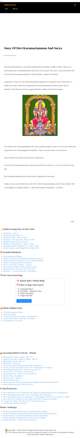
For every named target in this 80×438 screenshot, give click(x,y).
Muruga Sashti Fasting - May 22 (15, 242)
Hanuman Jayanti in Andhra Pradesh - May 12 (20, 359)
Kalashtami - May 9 (10, 233)
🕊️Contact (14, 8)
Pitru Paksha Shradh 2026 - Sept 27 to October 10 (22, 370)
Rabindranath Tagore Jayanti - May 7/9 (17, 357)
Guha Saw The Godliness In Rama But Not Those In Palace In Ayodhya (30, 399)
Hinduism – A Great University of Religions (19, 271)
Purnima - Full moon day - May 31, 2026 (18, 244)
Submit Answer (24, 301)
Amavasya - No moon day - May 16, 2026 (19, 240)
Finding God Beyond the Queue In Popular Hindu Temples (25, 411)
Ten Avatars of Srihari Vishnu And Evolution (20, 267)
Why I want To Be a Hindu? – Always (17, 265)
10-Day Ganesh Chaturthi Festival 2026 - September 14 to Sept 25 (28, 367)
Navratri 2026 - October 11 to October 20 (18, 372)
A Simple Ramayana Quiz (13, 312)
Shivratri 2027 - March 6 (12, 378)
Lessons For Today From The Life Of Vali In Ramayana (24, 401)
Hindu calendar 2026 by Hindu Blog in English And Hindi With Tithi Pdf (30, 382)
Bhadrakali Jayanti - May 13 (13, 361)
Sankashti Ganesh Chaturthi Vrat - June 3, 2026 (21, 246)
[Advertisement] (40, 26)
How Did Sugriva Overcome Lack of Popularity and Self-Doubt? (27, 395)
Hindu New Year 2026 (11, 363)
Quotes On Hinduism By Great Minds (17, 263)
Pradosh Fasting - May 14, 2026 (15, 237)
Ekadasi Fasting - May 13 (12, 235)
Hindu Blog (10, 5)
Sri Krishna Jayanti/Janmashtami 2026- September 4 (23, 365)
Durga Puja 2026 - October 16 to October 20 (19, 374)
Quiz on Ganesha (9, 314)
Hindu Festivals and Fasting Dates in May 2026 (21, 248)
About (5, 8)
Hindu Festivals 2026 (11, 380)
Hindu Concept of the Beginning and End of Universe (23, 258)
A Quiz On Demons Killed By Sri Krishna (19, 318)
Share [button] (72, 221)
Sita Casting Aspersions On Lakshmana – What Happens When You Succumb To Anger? (36, 397)
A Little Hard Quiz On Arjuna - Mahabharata (20, 316)
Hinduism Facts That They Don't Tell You (18, 269)
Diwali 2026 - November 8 (13, 376)
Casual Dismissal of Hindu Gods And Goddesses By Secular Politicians (30, 414)
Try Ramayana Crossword (13, 321)
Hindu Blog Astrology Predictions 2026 (18, 384)
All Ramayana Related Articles (14, 403)
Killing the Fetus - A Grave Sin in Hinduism (19, 420)
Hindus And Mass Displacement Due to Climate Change (24, 418)
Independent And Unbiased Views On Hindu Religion (23, 261)
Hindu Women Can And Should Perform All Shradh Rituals (25, 416)
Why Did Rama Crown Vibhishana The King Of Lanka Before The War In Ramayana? (35, 393)
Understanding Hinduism (12, 256)
